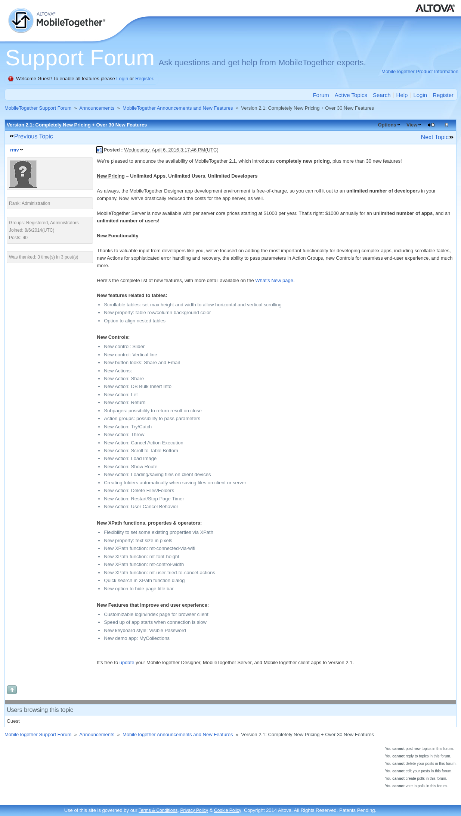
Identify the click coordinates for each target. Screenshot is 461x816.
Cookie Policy (227, 810)
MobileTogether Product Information (419, 71)
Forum (321, 95)
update (127, 662)
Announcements (96, 108)
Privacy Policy (194, 810)
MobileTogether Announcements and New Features (178, 108)
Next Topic (435, 137)
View (411, 125)
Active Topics (351, 95)
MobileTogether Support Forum (37, 108)
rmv (14, 150)
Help (402, 95)
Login (122, 78)
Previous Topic (33, 136)
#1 (99, 150)
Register (144, 78)
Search (382, 95)
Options (387, 125)
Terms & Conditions (158, 810)
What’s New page (274, 280)
